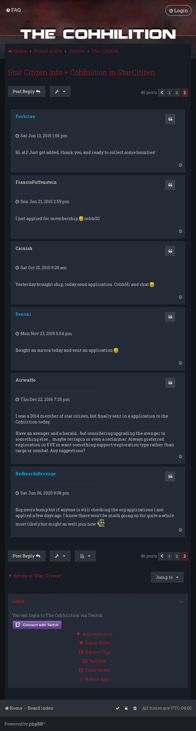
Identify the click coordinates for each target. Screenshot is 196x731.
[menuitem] (13, 10)
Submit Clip (94, 652)
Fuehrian (25, 116)
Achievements (94, 634)
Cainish (24, 248)
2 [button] (177, 92)
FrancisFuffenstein (36, 182)
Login (18, 601)
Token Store (94, 643)
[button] (162, 93)
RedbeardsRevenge (36, 473)
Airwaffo (25, 380)
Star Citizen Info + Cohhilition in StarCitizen (81, 72)
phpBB (36, 724)
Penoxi (23, 314)
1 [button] (169, 92)
